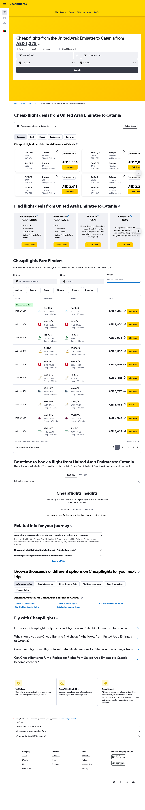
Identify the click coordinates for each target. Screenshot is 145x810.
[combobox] (48, 49)
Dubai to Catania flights (67, 667)
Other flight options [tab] (114, 647)
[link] (29, 244)
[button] (4, 4)
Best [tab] (32, 137)
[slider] (141, 282)
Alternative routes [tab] (24, 647)
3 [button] (128, 447)
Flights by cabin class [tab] (92, 647)
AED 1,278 (26, 43)
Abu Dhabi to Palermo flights (111, 667)
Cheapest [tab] (20, 137)
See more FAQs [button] (58, 624)
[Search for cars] (4, 17)
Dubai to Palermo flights (25, 667)
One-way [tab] (70, 137)
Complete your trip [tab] (45, 647)
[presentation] (39, 43)
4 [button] (133, 447)
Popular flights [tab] (22, 653)
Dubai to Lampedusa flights (68, 670)
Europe (23, 103)
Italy (30, 103)
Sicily (36, 103)
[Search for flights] (4, 12)
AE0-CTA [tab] (65, 573)
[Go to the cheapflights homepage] (19, 4)
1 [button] (117, 447)
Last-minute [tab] (55, 137)
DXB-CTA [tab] (71, 475)
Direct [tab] (42, 137)
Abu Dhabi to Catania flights (27, 670)
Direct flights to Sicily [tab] (68, 647)
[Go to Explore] (4, 23)
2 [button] (122, 447)
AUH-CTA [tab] (83, 475)
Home (15, 103)
